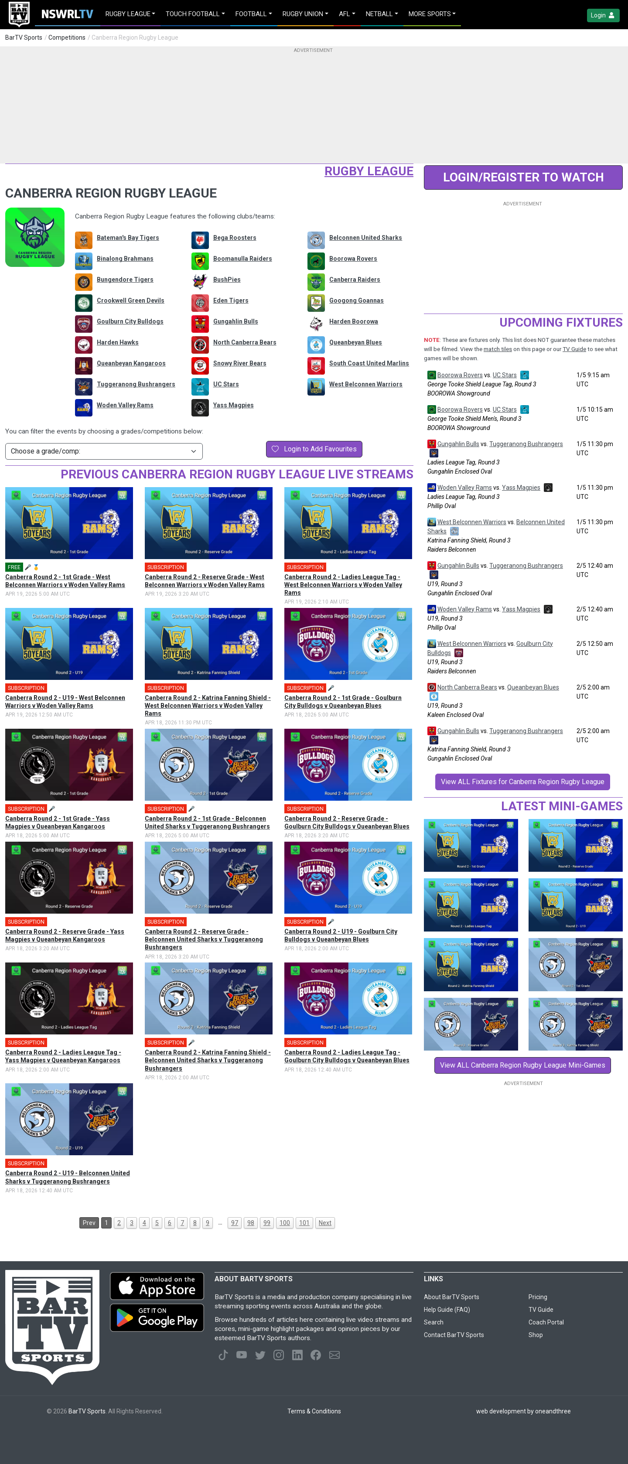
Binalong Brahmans (125, 258)
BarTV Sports (23, 37)
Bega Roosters (234, 237)
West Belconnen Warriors (366, 384)
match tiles (498, 349)
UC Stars (226, 384)
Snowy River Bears (239, 363)
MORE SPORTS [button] (430, 14)
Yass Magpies (233, 405)
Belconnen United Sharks (365, 237)
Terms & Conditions (314, 1411)
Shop (536, 1334)
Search (434, 1322)
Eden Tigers (231, 300)
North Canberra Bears (244, 342)
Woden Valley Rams (125, 405)
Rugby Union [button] (303, 14)
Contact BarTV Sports (454, 1334)
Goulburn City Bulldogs (130, 321)
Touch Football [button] (193, 14)
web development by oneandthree (523, 1411)
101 (304, 1222)
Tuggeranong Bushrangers (136, 384)
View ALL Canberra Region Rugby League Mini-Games (522, 1065)
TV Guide (574, 349)
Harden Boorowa (353, 321)
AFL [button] (344, 14)
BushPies (227, 279)
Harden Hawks (118, 342)
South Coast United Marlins (369, 363)
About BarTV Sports (451, 1296)
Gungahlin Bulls (235, 321)
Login (603, 15)
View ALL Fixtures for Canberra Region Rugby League (522, 782)
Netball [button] (379, 14)
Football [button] (251, 14)
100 (285, 1222)
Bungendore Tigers (125, 279)
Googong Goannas (356, 300)
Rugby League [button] (128, 14)
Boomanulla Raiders (242, 258)
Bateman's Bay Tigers (128, 237)
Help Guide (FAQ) (447, 1309)
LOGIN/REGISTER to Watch (523, 177)
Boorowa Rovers (353, 258)
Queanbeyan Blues (355, 342)
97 (234, 1222)
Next (325, 1222)
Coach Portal (546, 1322)
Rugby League (368, 171)
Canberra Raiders (354, 279)
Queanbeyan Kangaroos (131, 363)
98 (250, 1222)
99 (266, 1222)
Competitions (66, 37)
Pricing (538, 1296)
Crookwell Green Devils (130, 300)
